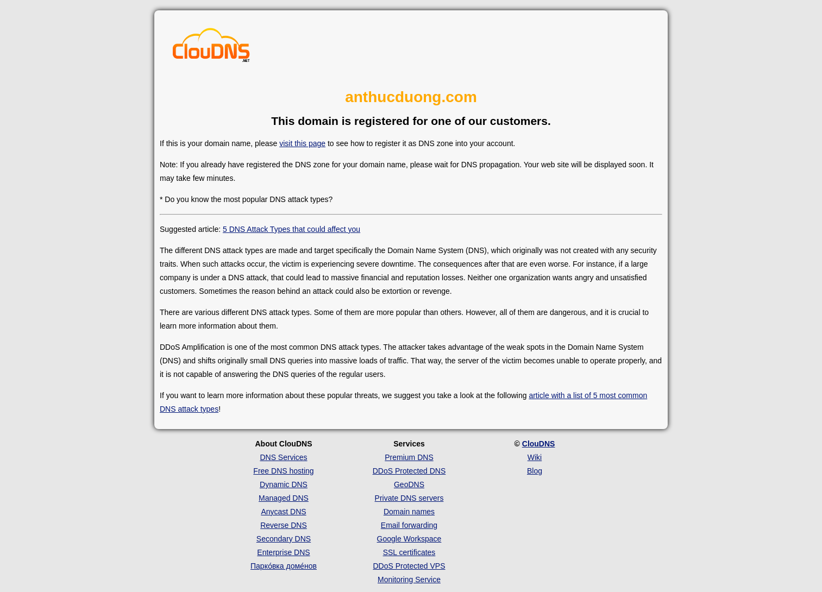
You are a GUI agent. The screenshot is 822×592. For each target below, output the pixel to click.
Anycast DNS (283, 511)
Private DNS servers (409, 498)
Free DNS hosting (283, 471)
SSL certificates (409, 552)
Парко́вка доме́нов (283, 566)
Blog (534, 471)
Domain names (409, 511)
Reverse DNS (283, 525)
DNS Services (283, 457)
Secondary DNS (283, 538)
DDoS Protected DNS (409, 471)
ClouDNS (538, 443)
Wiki (535, 457)
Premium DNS (409, 457)
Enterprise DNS (283, 552)
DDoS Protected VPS (409, 566)
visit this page (302, 143)
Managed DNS (284, 498)
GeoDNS (409, 484)
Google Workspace (409, 538)
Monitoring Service (409, 579)
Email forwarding (409, 525)
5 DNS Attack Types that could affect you (291, 229)
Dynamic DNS (284, 484)
